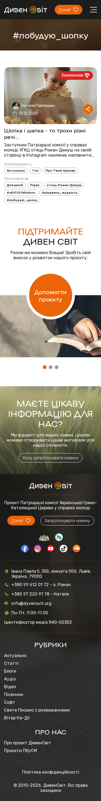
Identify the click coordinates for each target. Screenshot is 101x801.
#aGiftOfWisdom (21, 192)
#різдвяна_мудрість (60, 192)
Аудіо (10, 678)
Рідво (35, 185)
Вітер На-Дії (17, 717)
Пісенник (13, 694)
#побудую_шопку (22, 200)
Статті (11, 663)
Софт (9, 702)
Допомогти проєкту (50, 295)
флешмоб (15, 185)
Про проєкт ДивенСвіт (27, 742)
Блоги (10, 671)
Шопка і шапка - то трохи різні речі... (45, 133)
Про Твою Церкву (60, 170)
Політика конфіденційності (50, 772)
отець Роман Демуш (64, 185)
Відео (10, 686)
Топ (35, 170)
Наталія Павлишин (37, 105)
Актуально (16, 170)
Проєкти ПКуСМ (20, 750)
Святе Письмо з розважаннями (37, 710)
